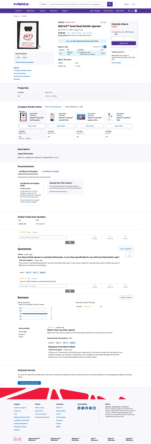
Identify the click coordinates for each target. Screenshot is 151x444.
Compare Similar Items (22, 70)
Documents (30, 197)
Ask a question (126, 244)
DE (127, 4)
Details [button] (131, 32)
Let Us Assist (116, 63)
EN (134, 4)
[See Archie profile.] (20, 249)
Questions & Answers (22, 76)
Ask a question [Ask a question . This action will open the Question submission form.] (87, 33)
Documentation (20, 73)
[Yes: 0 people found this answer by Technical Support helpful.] (28, 267)
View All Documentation (24, 62)
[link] (23, 232)
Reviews (17, 79)
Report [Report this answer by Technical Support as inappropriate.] (42, 267)
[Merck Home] (21, 4)
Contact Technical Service (29, 373)
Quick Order (120, 11)
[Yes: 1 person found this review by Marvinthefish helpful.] (58, 333)
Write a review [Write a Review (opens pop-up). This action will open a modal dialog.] (76, 33)
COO (24, 57)
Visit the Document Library (58, 191)
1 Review (35, 232)
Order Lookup (108, 11)
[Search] (110, 4)
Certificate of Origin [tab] (50, 171)
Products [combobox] (43, 4)
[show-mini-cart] (132, 10)
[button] (95, 11)
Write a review (127, 287)
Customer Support (31, 202)
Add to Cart (124, 43)
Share (103, 22)
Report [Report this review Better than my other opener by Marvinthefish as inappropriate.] (72, 333)
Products (16, 16)
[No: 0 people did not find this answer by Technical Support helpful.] (35, 267)
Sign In (68, 41)
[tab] (18, 16)
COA (18, 57)
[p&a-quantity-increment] (134, 38)
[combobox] (76, 4)
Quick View (32, 126)
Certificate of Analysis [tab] (28, 171)
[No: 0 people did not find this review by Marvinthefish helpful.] (65, 333)
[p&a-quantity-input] (124, 38)
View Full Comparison (53, 107)
